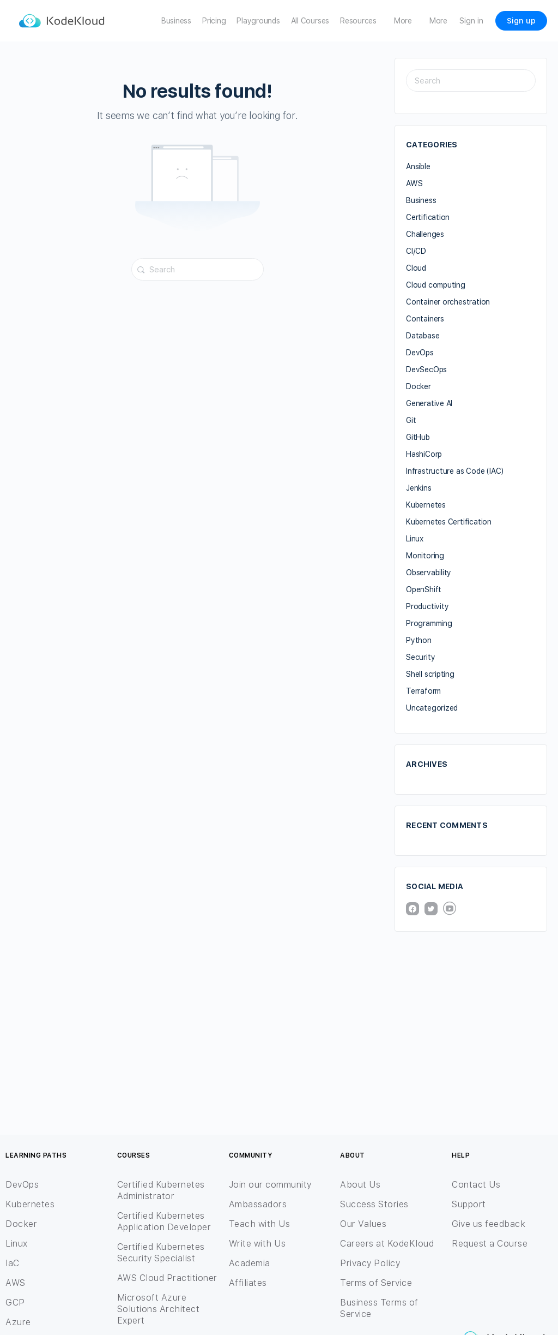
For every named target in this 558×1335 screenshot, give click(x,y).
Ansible (418, 166)
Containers (425, 318)
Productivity (427, 606)
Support (469, 1204)
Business (421, 200)
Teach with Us (259, 1224)
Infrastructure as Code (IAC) (455, 471)
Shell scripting (430, 674)
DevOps (420, 352)
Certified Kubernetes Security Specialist (161, 1253)
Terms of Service (376, 1283)
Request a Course (489, 1243)
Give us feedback (488, 1224)
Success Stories (374, 1204)
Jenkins (419, 488)
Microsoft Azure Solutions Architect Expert (158, 1309)
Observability (428, 572)
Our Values (363, 1224)
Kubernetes (426, 504)
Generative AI (429, 403)
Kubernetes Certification (449, 521)
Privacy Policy (370, 1263)
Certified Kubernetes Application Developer (164, 1221)
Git (411, 420)
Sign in (471, 20)
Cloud (416, 268)
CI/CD (416, 251)
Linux (414, 538)
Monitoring (425, 555)
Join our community (270, 1184)
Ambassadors (258, 1204)
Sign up (521, 20)
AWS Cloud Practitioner (167, 1278)
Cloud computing (435, 285)
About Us (360, 1184)
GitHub (418, 437)
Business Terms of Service (379, 1308)
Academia (249, 1263)
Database (422, 335)
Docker (418, 386)
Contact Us (476, 1184)
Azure (18, 1322)
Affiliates (248, 1283)
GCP (15, 1302)
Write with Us (257, 1243)
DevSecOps (426, 369)
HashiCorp (424, 454)
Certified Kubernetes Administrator (161, 1190)
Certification (428, 217)
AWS (414, 183)
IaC (12, 1263)
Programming (429, 623)
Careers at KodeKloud (387, 1243)
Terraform (423, 691)
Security (420, 657)
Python (419, 640)
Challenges (425, 234)
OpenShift (423, 589)
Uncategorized (432, 708)
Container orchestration (448, 301)
